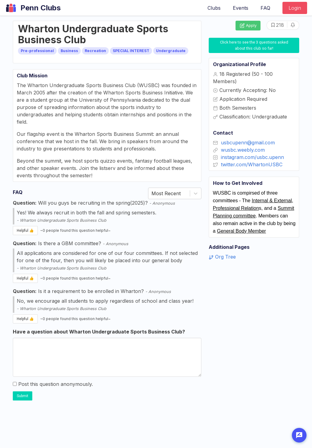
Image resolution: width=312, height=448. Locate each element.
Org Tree (222, 257)
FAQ (265, 8)
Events (240, 8)
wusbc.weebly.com (243, 150)
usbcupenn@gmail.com (248, 142)
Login (295, 8)
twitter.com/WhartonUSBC (251, 164)
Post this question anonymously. (53, 384)
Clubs (214, 8)
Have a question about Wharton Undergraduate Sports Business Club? (99, 332)
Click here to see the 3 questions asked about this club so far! (254, 45)
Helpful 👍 (25, 230)
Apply (248, 25)
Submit (22, 396)
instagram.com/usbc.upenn (252, 157)
